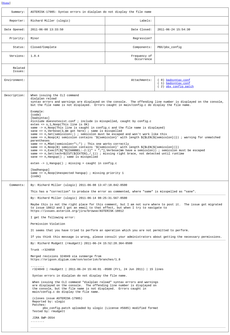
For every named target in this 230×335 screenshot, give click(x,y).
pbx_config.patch (180, 86)
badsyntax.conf (178, 80)
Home (5, 2)
